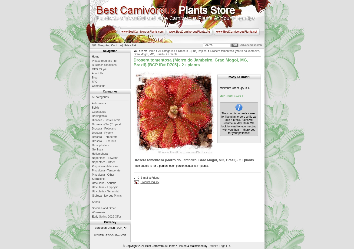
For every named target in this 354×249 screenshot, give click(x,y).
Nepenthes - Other (103, 162)
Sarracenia (99, 179)
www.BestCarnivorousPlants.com (142, 31)
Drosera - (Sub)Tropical (192, 51)
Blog (95, 77)
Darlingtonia (99, 116)
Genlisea (97, 149)
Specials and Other (104, 208)
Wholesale (98, 212)
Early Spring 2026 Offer (106, 216)
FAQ (95, 81)
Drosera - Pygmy (102, 132)
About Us (97, 73)
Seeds (96, 202)
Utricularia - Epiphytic (105, 187)
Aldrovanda (99, 103)
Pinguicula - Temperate (106, 170)
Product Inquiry (150, 182)
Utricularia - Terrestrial (105, 191)
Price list (130, 45)
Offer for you (99, 69)
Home (151, 51)
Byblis (95, 107)
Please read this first (104, 60)
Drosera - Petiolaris (104, 128)
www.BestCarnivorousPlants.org (189, 31)
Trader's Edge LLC (219, 246)
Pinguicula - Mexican (105, 166)
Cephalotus (99, 111)
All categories (166, 51)
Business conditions (104, 65)
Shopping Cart (107, 45)
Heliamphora (100, 153)
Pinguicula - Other (103, 174)
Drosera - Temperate (105, 137)
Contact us (98, 86)
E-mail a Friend (150, 177)
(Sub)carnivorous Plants (107, 195)
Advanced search (251, 45)
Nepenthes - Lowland (105, 158)
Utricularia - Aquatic (104, 183)
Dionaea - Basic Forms (106, 120)
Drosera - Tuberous (104, 141)
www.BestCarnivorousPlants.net (236, 31)
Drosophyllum (100, 145)
